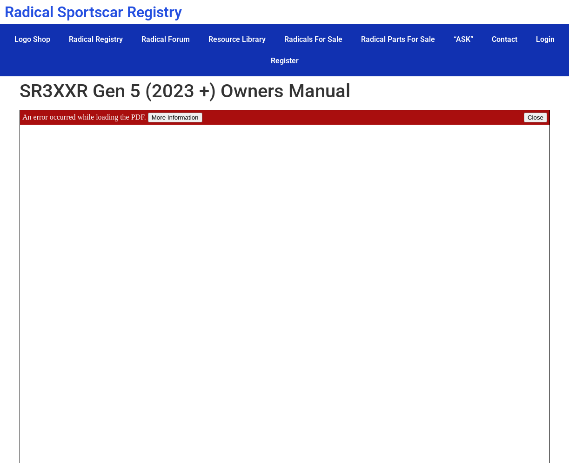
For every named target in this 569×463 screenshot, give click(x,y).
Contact (504, 39)
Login (545, 39)
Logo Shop (32, 39)
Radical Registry (96, 39)
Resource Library (237, 39)
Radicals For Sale (313, 39)
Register (285, 60)
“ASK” (463, 39)
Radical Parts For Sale (398, 39)
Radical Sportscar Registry (93, 12)
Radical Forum (165, 39)
